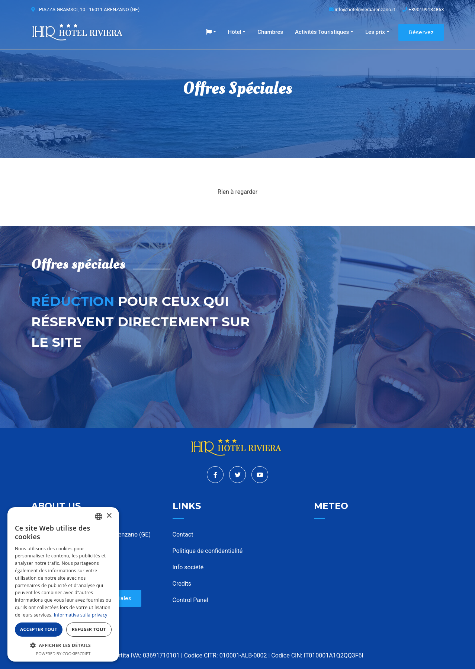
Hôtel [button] (234, 32)
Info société (188, 567)
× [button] (109, 516)
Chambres (270, 32)
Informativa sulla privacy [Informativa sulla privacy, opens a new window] (80, 615)
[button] (211, 32)
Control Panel (190, 600)
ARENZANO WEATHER (379, 558)
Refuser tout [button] (89, 629)
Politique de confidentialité (208, 550)
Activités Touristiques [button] (322, 32)
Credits (182, 583)
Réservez (421, 32)
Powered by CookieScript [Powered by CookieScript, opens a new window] (63, 653)
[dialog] (63, 584)
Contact (183, 534)
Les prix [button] (375, 32)
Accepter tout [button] (38, 629)
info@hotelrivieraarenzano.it (362, 9)
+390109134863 (423, 9)
